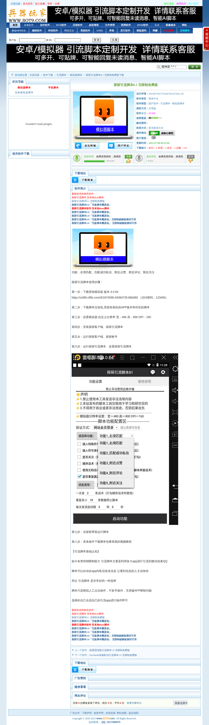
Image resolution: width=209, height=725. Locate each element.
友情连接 (110, 713)
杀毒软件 (29, 25)
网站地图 (122, 713)
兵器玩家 (15, 3)
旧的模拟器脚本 (24, 92)
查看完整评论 (134, 703)
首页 (15, 25)
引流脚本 (61, 75)
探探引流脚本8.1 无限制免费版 (88, 201)
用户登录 (104, 40)
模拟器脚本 (76, 75)
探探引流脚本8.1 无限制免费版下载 (105, 75)
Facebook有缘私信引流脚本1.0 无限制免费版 (113, 655)
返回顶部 (133, 713)
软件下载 (48, 75)
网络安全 (69, 30)
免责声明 (98, 713)
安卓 (157, 25)
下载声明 (87, 713)
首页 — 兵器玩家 (27, 14)
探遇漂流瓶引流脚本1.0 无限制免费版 (109, 650)
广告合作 (75, 713)
